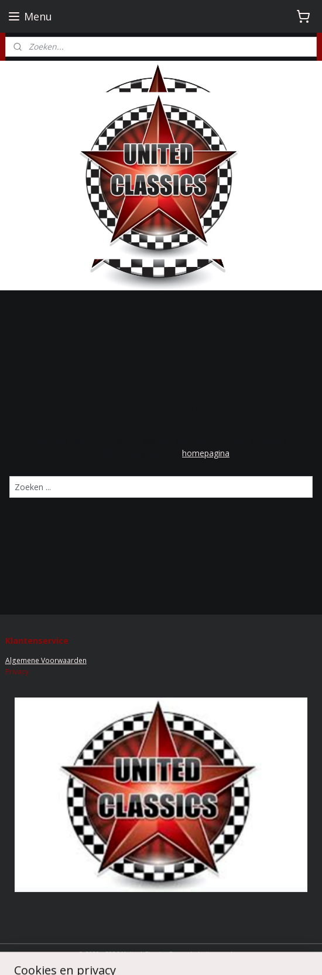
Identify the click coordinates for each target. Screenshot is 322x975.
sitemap (215, 953)
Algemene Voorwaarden (46, 660)
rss (239, 953)
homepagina (205, 453)
